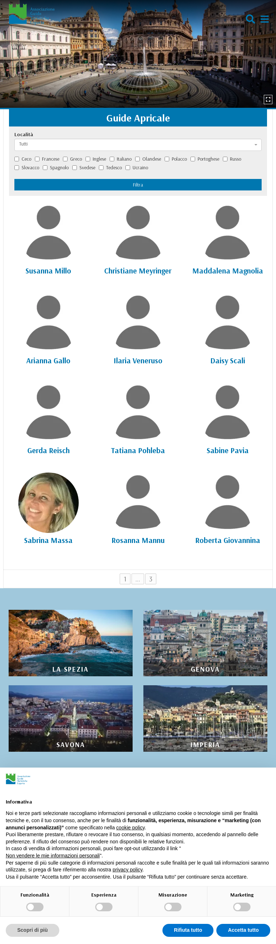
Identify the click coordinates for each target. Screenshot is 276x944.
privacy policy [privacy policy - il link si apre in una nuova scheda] (127, 869)
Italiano (121, 158)
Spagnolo (56, 167)
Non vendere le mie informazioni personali (53, 855)
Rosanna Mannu (138, 540)
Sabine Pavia (228, 450)
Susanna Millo (48, 270)
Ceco (22, 158)
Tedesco (110, 167)
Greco (72, 158)
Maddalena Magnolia (227, 270)
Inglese (96, 158)
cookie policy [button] (130, 827)
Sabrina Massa (48, 540)
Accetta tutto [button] (243, 930)
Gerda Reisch (48, 450)
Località (23, 134)
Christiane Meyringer (137, 270)
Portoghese (204, 158)
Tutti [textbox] (23, 143)
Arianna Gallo (48, 360)
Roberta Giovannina (227, 540)
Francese (47, 158)
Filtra (138, 184)
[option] (138, 54)
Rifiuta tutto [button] (188, 930)
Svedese (83, 167)
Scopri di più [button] (32, 930)
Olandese (148, 158)
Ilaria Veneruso (138, 360)
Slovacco (26, 167)
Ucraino (136, 167)
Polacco (176, 158)
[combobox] (138, 145)
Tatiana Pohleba (138, 450)
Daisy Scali (227, 360)
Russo (232, 158)
